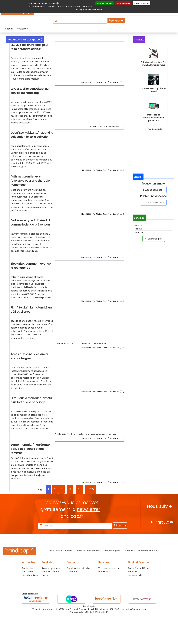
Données (128, 570)
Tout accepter (105, 3)
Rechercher (116, 20)
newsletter (88, 528)
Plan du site (54, 570)
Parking (138, 228)
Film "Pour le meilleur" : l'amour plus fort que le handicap (92, 451)
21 (79, 509)
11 (70, 509)
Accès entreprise (153, 202)
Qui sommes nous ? (147, 570)
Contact (68, 570)
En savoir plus (153, 238)
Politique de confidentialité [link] (89, 9)
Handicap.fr (102, 628)
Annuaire (139, 232)
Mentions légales (111, 570)
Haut (144, 628)
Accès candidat (152, 190)
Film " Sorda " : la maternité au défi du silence (87, 358)
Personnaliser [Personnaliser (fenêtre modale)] (141, 3)
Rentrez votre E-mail (26, 545)
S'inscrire (120, 545)
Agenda (138, 225)
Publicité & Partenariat (87, 570)
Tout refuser (123, 3)
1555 (90, 509)
